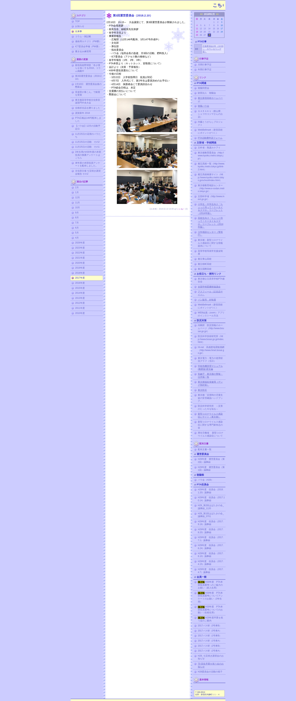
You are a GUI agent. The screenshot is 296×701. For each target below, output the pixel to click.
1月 (77, 192)
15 (214, 29)
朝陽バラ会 (203, 106)
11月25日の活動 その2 (87, 142)
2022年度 (80, 252)
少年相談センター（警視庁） (210, 233)
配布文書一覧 (204, 449)
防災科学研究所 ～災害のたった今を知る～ (210, 407)
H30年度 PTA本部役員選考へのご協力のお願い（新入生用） (210, 585)
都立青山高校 (204, 259)
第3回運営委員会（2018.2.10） (88, 77)
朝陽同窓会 (203, 88)
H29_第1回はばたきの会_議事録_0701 (211, 515)
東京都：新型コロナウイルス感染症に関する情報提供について (210, 243)
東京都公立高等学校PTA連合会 (211, 280)
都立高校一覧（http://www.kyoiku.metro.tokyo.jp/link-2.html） (211, 166)
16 (218, 29)
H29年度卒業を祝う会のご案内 (210, 619)
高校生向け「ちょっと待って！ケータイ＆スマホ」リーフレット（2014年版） (210, 222)
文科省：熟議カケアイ (209, 147)
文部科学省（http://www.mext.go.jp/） (211, 198)
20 (205, 32)
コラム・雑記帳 (83, 36)
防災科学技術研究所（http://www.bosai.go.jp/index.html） (211, 339)
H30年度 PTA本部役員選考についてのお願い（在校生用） (210, 609)
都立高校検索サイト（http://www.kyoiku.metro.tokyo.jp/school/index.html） (211, 177)
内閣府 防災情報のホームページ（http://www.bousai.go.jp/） (211, 328)
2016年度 (80, 283)
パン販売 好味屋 (207, 299)
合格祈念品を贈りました (87, 108)
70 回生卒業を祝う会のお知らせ (211, 665)
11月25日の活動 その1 (87, 147)
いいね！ (181, 209)
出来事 (78, 31)
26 (201, 35)
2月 (77, 187)
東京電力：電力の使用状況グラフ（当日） (210, 360)
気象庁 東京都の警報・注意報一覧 (210, 375)
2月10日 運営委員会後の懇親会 (88, 85)
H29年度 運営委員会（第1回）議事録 (211, 469)
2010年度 (80, 313)
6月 (77, 227)
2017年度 (80, 278)
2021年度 (80, 257)
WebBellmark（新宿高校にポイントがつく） (210, 131)
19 (201, 32)
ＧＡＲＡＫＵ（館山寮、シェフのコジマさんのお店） (210, 114)
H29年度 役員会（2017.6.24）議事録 (211, 547)
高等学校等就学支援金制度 (210, 252)
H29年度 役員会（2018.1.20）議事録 (211, 491)
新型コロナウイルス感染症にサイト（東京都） (210, 415)
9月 (77, 212)
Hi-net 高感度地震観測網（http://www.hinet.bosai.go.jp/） (211, 350)
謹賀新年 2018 (82, 113)
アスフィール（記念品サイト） (210, 293)
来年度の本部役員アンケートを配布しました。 (87, 164)
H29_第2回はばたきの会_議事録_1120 (211, 507)
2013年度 (80, 298)
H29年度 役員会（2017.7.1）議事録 (211, 539)
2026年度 (80, 242)
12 (201, 29)
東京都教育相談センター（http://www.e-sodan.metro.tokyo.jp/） (211, 188)
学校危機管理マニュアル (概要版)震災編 (210, 367)
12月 (77, 197)
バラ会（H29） (205, 480)
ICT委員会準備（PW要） (88, 46)
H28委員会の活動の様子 (210, 671)
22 (214, 32)
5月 (77, 232)
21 (209, 32)
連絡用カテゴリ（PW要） (88, 41)
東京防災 (202, 390)
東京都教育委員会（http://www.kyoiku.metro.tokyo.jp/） (211, 155)
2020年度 (80, 263)
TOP (77, 21)
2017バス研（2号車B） (209, 645)
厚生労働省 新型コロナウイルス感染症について (210, 434)
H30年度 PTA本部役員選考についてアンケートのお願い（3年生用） (210, 597)
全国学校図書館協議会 (209, 286)
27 (205, 35)
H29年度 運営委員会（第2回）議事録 (211, 460)
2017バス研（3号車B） (209, 625)
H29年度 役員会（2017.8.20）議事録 (211, 531)
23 (218, 32)
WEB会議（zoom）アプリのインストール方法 (211, 314)
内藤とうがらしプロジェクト (210, 123)
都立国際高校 (204, 269)
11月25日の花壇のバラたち (88, 135)
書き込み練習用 (83, 51)
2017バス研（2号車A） (209, 650)
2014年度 (80, 293)
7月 (77, 222)
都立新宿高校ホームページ (210, 99)
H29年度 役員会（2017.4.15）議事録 (211, 563)
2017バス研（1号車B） (209, 635)
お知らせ (79, 26)
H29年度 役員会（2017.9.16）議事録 (211, 523)
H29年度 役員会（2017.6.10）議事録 (211, 555)
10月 (77, 207)
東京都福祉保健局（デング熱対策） (210, 383)
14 (209, 29)
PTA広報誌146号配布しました (88, 119)
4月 (77, 237)
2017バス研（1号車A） (209, 640)
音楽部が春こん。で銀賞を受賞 (87, 93)
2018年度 (80, 273)
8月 (77, 217)
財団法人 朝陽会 (207, 93)
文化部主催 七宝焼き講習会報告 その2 (88, 172)
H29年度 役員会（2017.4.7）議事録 (211, 571)
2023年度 (80, 247)
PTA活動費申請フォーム (210, 138)
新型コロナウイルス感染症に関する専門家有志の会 (210, 425)
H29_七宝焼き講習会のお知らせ (211, 657)
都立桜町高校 (204, 264)
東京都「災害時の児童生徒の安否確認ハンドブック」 (210, 398)
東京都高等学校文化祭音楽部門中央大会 (87, 101)
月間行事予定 (204, 64)
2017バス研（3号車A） (209, 630)
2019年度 (80, 267)
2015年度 (80, 288)
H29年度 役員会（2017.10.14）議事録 (211, 499)
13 (205, 29)
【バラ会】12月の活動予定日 (87, 127)
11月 (77, 202)
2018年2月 (209, 14)
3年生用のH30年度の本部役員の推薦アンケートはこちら (88, 155)
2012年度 (80, 303)
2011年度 (80, 308)
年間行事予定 (204, 69)
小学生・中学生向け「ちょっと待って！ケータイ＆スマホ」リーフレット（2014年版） (210, 209)
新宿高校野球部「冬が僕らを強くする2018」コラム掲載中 (88, 68)
